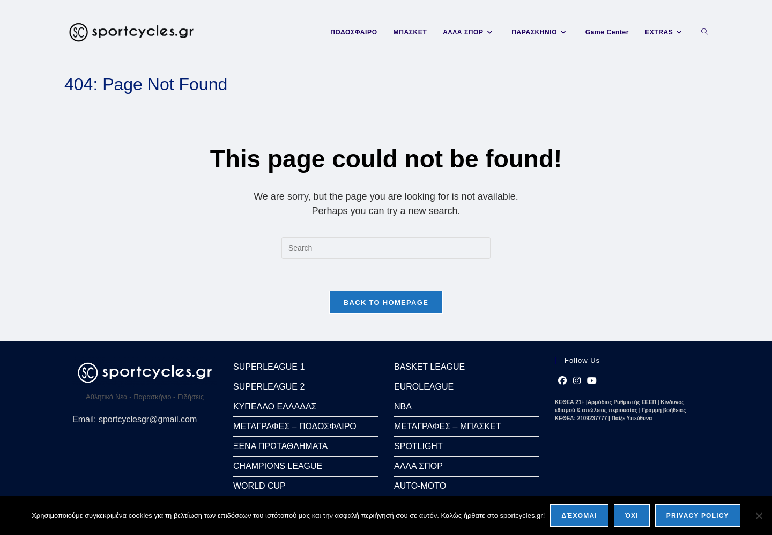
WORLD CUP (259, 485)
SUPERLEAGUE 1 (269, 366)
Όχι (632, 515)
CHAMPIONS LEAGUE (277, 466)
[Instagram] (577, 381)
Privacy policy (697, 515)
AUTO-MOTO (420, 485)
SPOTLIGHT (418, 446)
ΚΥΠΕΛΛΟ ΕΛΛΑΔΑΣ (274, 406)
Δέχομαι (579, 515)
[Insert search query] (386, 248)
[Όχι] (758, 515)
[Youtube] (592, 381)
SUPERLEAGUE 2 (269, 386)
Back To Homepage (386, 302)
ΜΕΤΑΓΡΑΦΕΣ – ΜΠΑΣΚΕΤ (447, 426)
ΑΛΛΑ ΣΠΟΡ (418, 466)
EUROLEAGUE (424, 386)
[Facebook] (562, 381)
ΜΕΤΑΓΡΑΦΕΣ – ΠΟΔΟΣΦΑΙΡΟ (295, 426)
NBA (403, 406)
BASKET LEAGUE (429, 366)
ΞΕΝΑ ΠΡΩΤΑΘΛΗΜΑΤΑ (280, 446)
